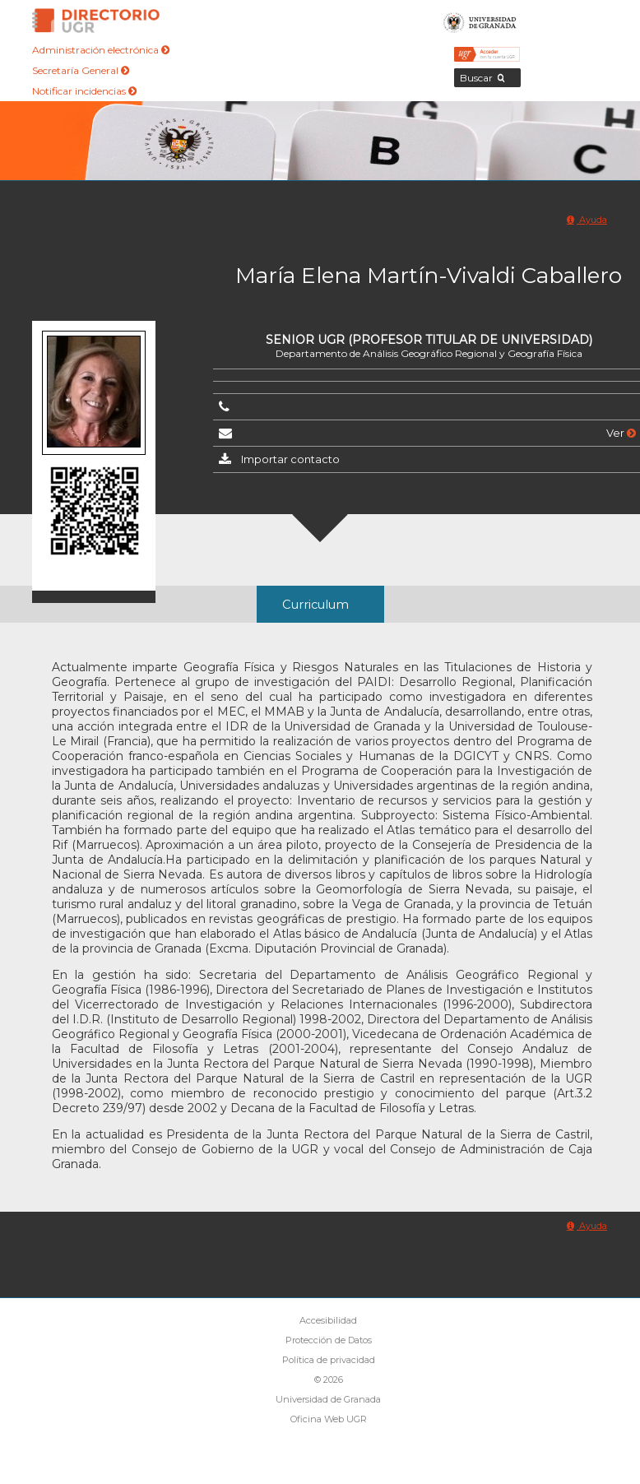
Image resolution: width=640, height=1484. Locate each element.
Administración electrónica (100, 50)
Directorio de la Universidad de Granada (96, 20)
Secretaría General (80, 70)
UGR (578, 1078)
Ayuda (587, 219)
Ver (621, 432)
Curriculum (315, 604)
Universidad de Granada (480, 20)
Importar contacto (290, 459)
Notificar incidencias (84, 91)
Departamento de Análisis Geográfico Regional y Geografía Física (429, 353)
